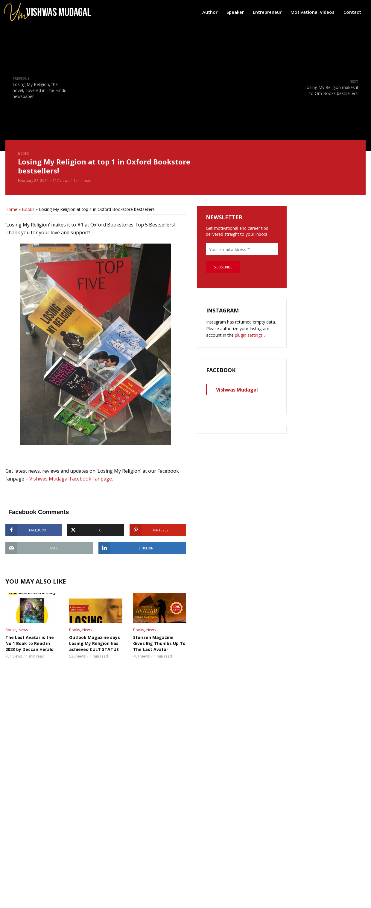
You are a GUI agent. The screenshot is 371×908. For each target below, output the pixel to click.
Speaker (235, 12)
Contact (352, 12)
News (23, 629)
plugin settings (249, 335)
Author (210, 12)
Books (23, 153)
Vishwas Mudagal (237, 389)
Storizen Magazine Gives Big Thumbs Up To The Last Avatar (159, 643)
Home (11, 209)
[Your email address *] (242, 249)
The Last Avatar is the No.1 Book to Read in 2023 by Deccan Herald (29, 643)
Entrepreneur (267, 12)
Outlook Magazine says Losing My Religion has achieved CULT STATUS (94, 643)
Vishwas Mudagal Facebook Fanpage (70, 478)
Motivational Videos (312, 12)
